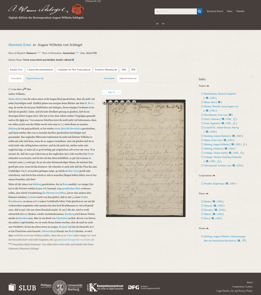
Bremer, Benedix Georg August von (221, 106)
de (157, 23)
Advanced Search (215, 11)
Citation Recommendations (40, 69)
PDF (133, 69)
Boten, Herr (209, 102)
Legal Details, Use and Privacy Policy (234, 291)
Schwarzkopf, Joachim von (217, 165)
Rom (206, 218)
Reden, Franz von (212, 140)
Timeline (240, 11)
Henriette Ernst (20, 45)
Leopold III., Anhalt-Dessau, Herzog (221, 127)
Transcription (16, 78)
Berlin (207, 201)
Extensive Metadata (106, 69)
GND (38, 52)
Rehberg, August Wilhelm (216, 144)
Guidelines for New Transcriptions (74, 69)
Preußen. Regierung (213, 183)
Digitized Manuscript (35, 78)
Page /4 (111, 92)
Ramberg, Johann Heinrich (217, 136)
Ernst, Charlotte (211, 119)
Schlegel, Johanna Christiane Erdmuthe (223, 157)
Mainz (207, 214)
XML (124, 69)
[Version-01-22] (93, 1)
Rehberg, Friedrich (213, 148)
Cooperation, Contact (242, 286)
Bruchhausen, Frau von (215, 115)
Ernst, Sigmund (211, 123)
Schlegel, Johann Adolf (215, 153)
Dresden (208, 210)
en (163, 23)
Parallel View (16, 69)
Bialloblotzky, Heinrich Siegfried (220, 94)
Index (229, 11)
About (250, 282)
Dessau (207, 205)
